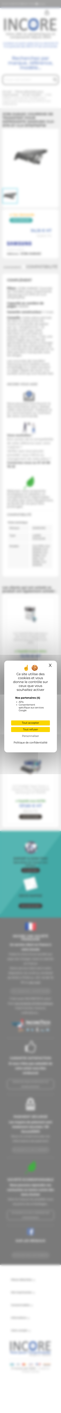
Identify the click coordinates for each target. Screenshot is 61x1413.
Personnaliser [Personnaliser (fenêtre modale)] (30, 736)
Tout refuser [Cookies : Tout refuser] (30, 729)
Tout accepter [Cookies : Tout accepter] (30, 722)
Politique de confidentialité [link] (30, 742)
